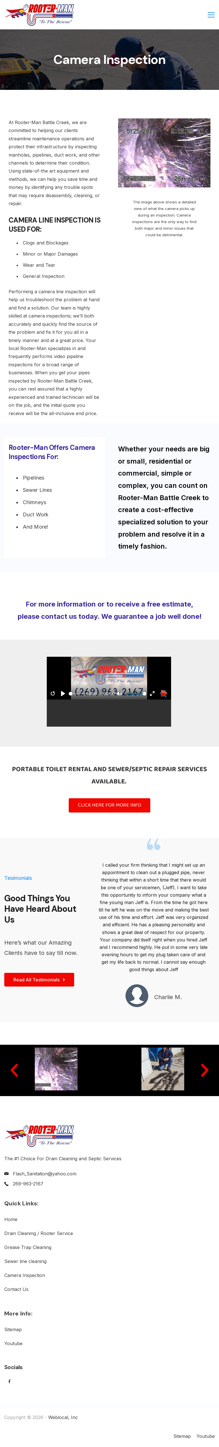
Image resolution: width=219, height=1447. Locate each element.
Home (10, 1219)
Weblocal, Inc (63, 1417)
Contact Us (16, 1289)
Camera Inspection (24, 1275)
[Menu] (211, 15)
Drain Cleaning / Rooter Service (38, 1233)
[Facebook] (9, 1381)
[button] (14, 1070)
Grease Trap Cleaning (27, 1247)
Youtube (13, 1343)
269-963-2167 (28, 1184)
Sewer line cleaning (25, 1261)
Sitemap (13, 1329)
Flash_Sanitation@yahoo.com (44, 1174)
